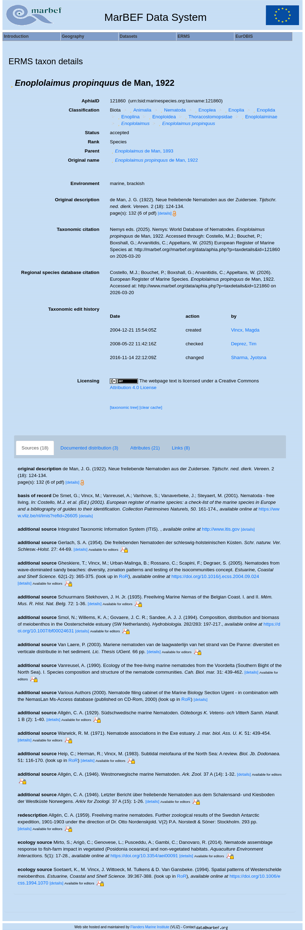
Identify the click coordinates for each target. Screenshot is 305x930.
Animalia (139, 110)
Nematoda (172, 110)
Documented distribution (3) (89, 448)
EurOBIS (244, 36)
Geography (73, 36)
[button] (11, 83)
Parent (92, 151)
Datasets (128, 36)
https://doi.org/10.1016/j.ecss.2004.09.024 (215, 576)
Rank (94, 141)
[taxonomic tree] (124, 407)
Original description (77, 199)
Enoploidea (161, 116)
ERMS (184, 36)
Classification (84, 110)
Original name (83, 160)
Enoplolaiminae (258, 116)
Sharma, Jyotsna (248, 357)
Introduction (16, 36)
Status (92, 132)
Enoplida (263, 110)
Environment (85, 183)
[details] (165, 213)
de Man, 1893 (141, 151)
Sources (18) (35, 448)
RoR (123, 576)
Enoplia (233, 110)
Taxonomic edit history (73, 309)
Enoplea (204, 110)
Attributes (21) (145, 448)
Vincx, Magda (245, 330)
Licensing (88, 380)
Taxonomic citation (78, 229)
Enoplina (127, 116)
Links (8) (181, 448)
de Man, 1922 (154, 160)
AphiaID (90, 100)
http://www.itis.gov (221, 529)
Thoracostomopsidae (208, 116)
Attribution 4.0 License (133, 387)
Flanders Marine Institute (150, 927)
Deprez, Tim (243, 343)
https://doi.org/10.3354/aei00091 (144, 855)
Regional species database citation (60, 272)
